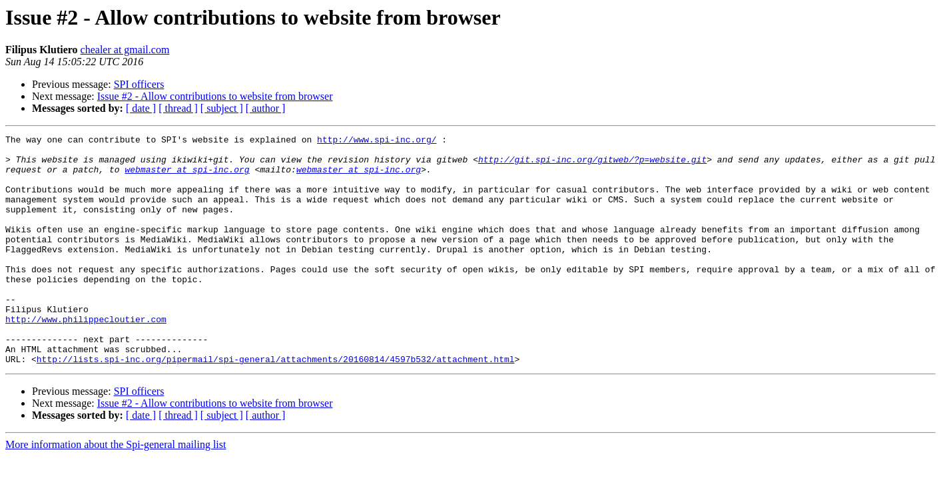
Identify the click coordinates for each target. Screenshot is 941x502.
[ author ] (266, 108)
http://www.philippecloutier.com (85, 357)
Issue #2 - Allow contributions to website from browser (215, 96)
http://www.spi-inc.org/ (376, 141)
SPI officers (139, 84)
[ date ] (141, 108)
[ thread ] (178, 108)
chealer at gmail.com (125, 49)
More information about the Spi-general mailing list (115, 490)
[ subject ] (221, 108)
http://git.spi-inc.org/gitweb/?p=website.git (592, 165)
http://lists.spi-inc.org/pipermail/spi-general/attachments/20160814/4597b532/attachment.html (276, 405)
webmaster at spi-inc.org (187, 177)
